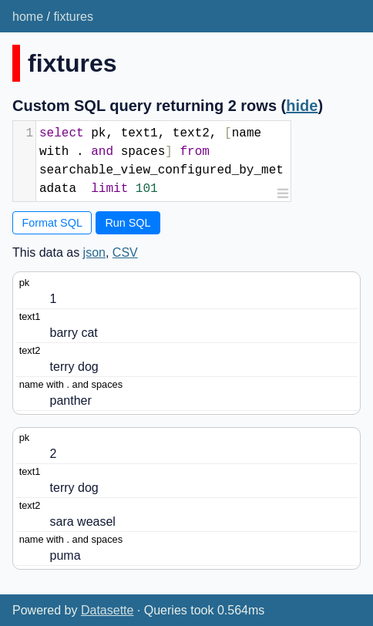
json (94, 252)
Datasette (107, 610)
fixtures (73, 16)
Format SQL (52, 223)
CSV (125, 252)
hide (302, 105)
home (27, 16)
